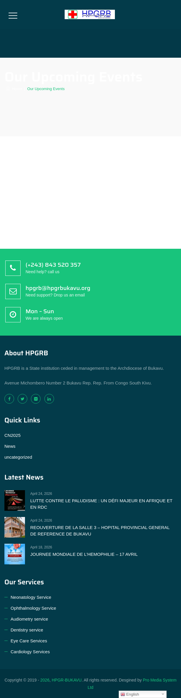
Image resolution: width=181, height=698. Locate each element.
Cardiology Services (30, 651)
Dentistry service (27, 629)
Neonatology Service (31, 597)
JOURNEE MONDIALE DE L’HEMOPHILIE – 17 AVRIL (84, 554)
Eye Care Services (29, 640)
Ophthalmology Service (33, 608)
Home (14, 89)
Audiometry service (29, 618)
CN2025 (12, 435)
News (10, 446)
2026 (44, 680)
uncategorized (18, 457)
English (129, 694)
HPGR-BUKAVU (67, 680)
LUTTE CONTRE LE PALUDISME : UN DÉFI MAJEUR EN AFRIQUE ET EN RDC (101, 504)
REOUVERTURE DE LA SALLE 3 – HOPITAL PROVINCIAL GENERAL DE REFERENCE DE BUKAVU (100, 530)
